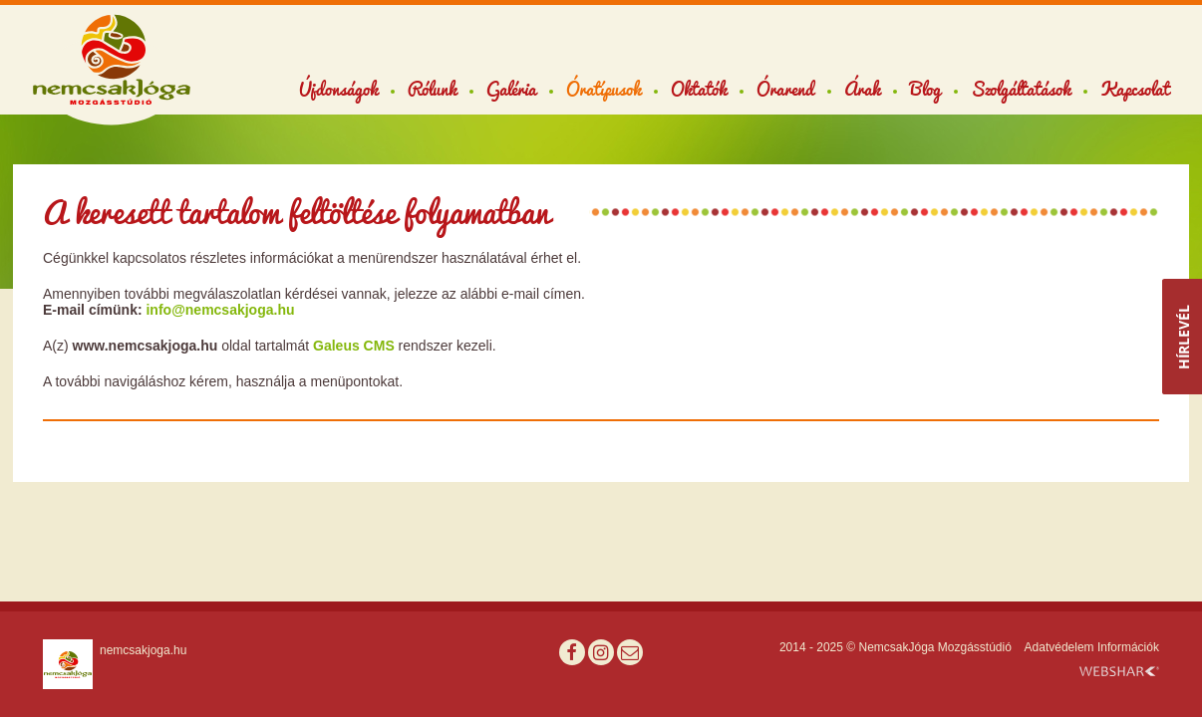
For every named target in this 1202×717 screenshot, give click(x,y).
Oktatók (699, 89)
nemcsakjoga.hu (143, 650)
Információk (1128, 647)
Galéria (511, 89)
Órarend (785, 89)
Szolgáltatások (1020, 89)
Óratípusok (603, 89)
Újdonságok (338, 89)
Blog (925, 89)
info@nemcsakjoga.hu (220, 310)
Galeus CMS (354, 346)
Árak (862, 89)
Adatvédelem (1059, 647)
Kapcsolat (1134, 89)
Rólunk (432, 89)
